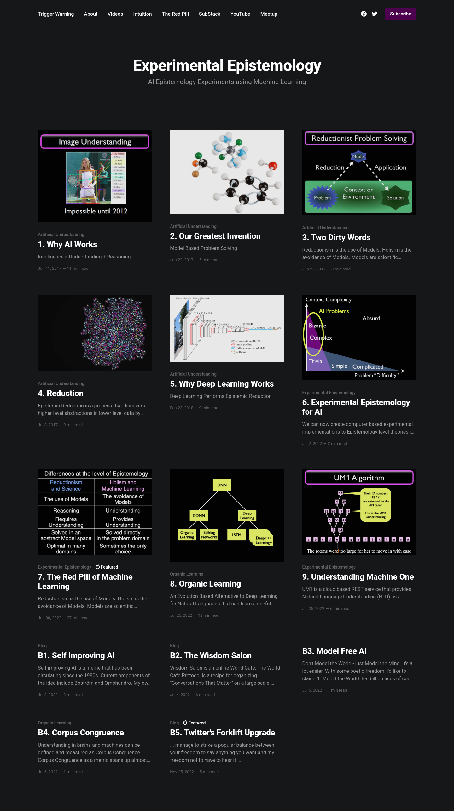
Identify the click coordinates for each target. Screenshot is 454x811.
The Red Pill (175, 14)
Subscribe (400, 14)
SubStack (209, 14)
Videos (115, 14)
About (90, 14)
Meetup (268, 14)
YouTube (240, 14)
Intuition (142, 14)
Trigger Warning (56, 14)
